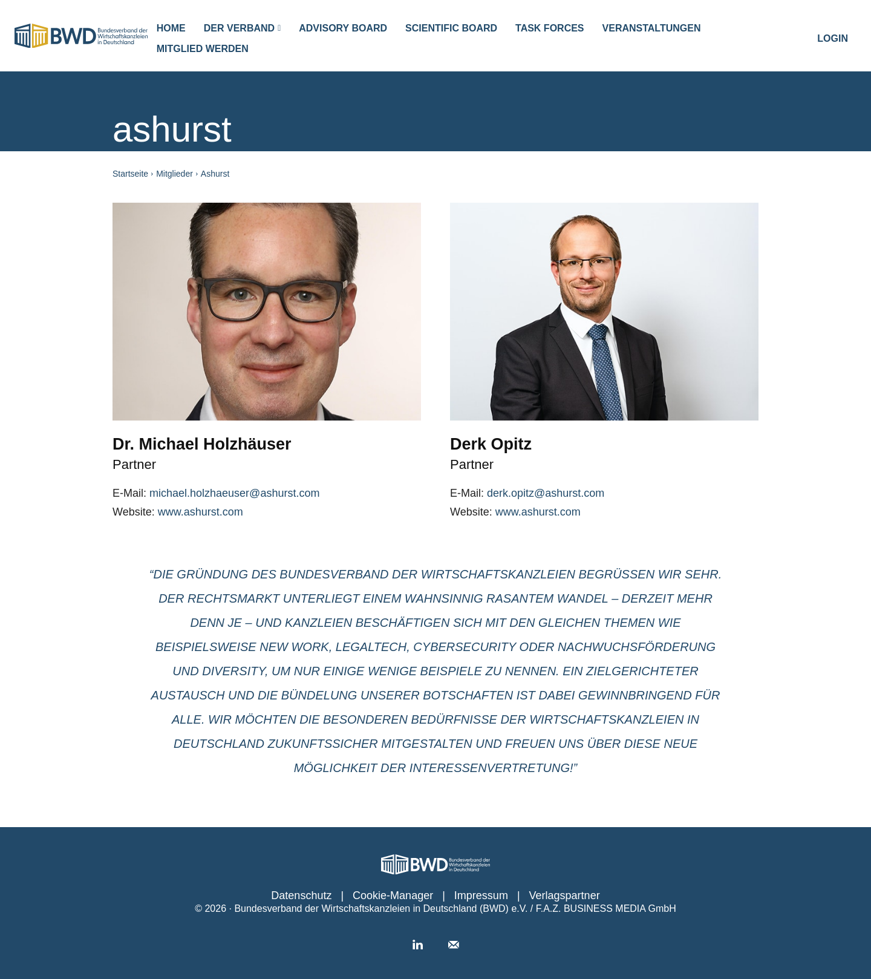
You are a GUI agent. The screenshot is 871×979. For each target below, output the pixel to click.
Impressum (481, 895)
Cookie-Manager (393, 895)
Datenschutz (301, 895)
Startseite (130, 173)
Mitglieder (174, 173)
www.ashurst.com (200, 512)
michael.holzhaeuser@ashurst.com (234, 493)
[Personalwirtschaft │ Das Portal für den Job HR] (435, 864)
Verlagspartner (564, 895)
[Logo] (81, 36)
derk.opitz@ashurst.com (545, 493)
